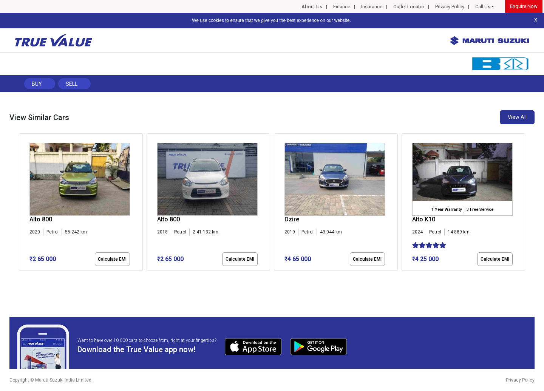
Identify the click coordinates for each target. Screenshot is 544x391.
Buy (37, 84)
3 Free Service (480, 209)
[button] (21, 277)
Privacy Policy (449, 6)
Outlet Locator (408, 6)
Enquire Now (524, 6)
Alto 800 (40, 219)
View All (517, 117)
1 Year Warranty (446, 209)
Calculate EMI (112, 259)
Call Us (482, 6)
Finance (341, 6)
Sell (71, 84)
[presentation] (22, 203)
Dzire (291, 219)
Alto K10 (423, 219)
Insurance (371, 6)
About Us (311, 6)
